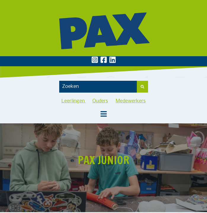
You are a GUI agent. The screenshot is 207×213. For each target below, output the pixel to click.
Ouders (100, 101)
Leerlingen (74, 101)
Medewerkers (131, 101)
